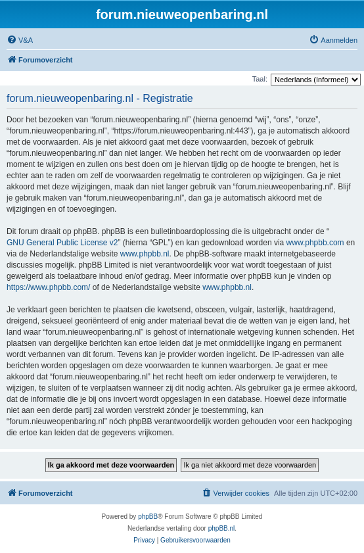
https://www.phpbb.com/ (48, 287)
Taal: (259, 79)
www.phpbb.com (315, 242)
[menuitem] (20, 40)
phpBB (148, 516)
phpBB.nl (221, 528)
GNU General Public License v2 (62, 242)
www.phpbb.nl (145, 253)
